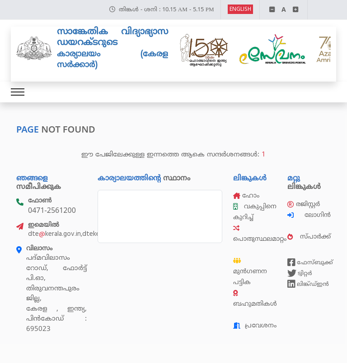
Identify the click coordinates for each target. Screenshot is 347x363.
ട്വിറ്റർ (299, 273)
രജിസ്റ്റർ (303, 204)
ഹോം (246, 195)
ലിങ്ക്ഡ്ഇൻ (308, 284)
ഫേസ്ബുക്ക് (309, 262)
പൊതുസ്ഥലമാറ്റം (259, 234)
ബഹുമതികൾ (255, 299)
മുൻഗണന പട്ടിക (250, 271)
